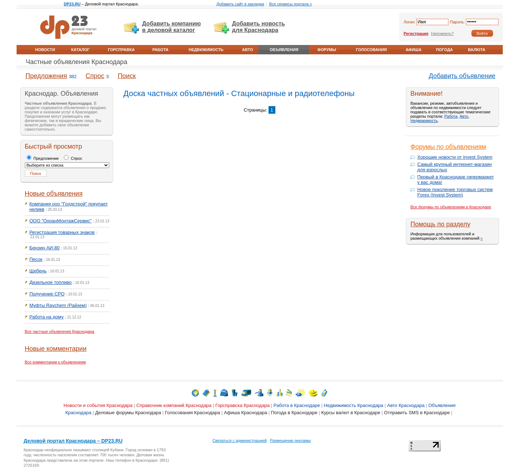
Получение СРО (47, 294)
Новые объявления (54, 193)
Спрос (95, 76)
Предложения (46, 76)
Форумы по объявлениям (448, 146)
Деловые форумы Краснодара (128, 412)
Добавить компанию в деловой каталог (171, 27)
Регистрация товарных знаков (62, 232)
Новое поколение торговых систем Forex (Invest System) (455, 192)
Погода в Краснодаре (294, 412)
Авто (247, 50)
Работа (160, 50)
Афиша (413, 50)
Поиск (127, 76)
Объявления (284, 50)
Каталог (80, 50)
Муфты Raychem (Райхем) (58, 305)
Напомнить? (442, 33)
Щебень (38, 270)
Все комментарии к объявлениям (55, 362)
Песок (36, 259)
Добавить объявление (462, 76)
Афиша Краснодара (245, 412)
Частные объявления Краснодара (77, 61)
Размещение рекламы (290, 440)
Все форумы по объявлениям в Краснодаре (451, 207)
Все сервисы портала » (290, 4)
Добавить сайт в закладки (240, 4)
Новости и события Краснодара (97, 405)
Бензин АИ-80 (45, 247)
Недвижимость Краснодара (353, 405)
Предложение (43, 158)
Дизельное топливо (51, 282)
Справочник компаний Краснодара (174, 405)
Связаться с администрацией (240, 440)
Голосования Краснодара (192, 412)
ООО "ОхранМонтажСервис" (61, 220)
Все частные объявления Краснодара (59, 331)
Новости (45, 50)
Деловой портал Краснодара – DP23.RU (73, 441)
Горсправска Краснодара (242, 405)
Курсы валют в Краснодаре (350, 412)
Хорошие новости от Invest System (455, 157)
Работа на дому (47, 317)
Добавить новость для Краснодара (258, 27)
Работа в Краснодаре (297, 405)
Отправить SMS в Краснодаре (417, 412)
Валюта (476, 50)
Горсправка (121, 50)
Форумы (327, 50)
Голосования (371, 50)
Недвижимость (205, 50)
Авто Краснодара (406, 405)
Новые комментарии (55, 348)
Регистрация (416, 33)
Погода (444, 50)
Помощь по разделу (440, 224)
